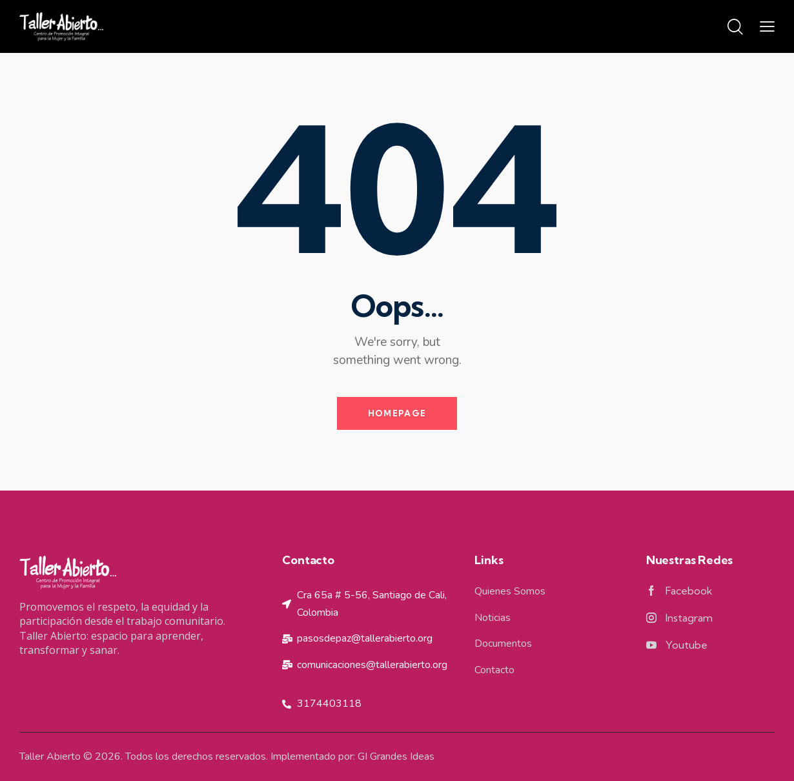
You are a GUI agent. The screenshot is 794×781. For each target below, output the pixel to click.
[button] (767, 26)
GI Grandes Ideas (396, 756)
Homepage (397, 413)
